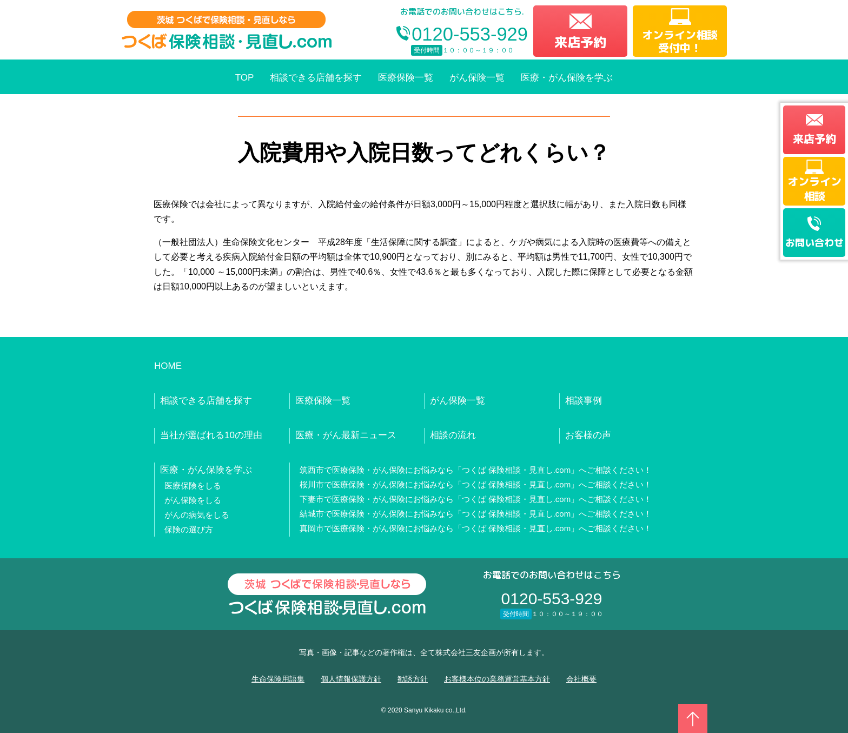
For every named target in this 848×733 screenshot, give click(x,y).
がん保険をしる (192, 500)
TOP (244, 77)
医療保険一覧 (405, 77)
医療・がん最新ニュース (345, 435)
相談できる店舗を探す (316, 77)
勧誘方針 (413, 679)
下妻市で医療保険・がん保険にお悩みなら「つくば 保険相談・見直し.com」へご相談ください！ (476, 499)
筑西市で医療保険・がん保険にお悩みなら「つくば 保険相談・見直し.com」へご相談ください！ (476, 469)
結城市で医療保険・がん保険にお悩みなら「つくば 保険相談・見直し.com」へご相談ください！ (476, 513)
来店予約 (580, 42)
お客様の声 (588, 435)
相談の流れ (453, 435)
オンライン (814, 188)
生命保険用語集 (277, 679)
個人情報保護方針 (351, 679)
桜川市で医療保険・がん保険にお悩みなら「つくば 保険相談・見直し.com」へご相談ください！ (476, 484)
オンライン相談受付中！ (680, 41)
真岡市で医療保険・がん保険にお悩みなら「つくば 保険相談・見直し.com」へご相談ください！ (476, 528)
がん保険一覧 (477, 77)
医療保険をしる (192, 485)
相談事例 (583, 400)
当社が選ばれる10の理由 (211, 435)
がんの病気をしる (196, 514)
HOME (168, 366)
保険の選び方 (188, 529)
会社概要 (581, 679)
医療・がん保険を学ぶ (567, 77)
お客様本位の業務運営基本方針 (497, 679)
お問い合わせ (814, 242)
